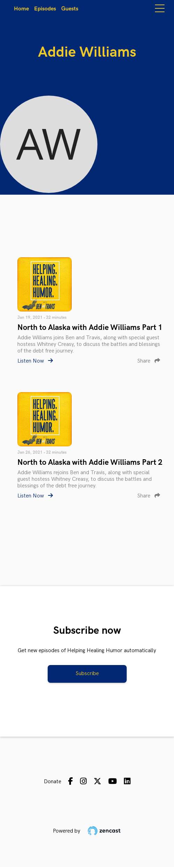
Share (148, 361)
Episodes (45, 9)
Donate (52, 781)
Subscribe (87, 673)
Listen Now (35, 361)
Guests (69, 9)
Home (21, 9)
